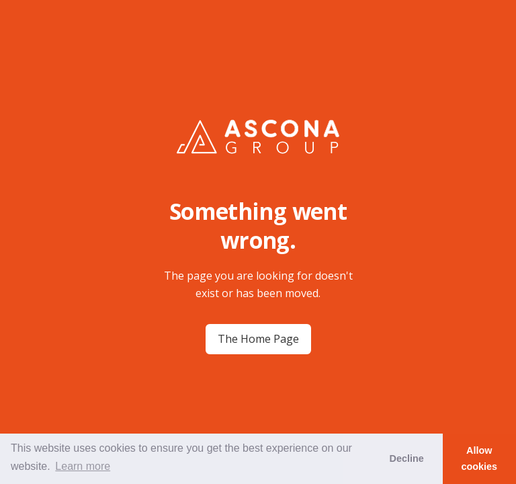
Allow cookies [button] (480, 458)
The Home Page (258, 338)
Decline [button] (406, 458)
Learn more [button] (82, 466)
